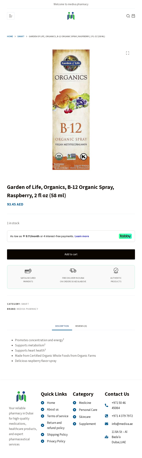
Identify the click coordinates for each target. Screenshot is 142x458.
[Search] (128, 16)
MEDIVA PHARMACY (27, 309)
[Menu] (10, 16)
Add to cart (71, 254)
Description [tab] (62, 326)
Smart (25, 304)
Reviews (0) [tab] (81, 326)
